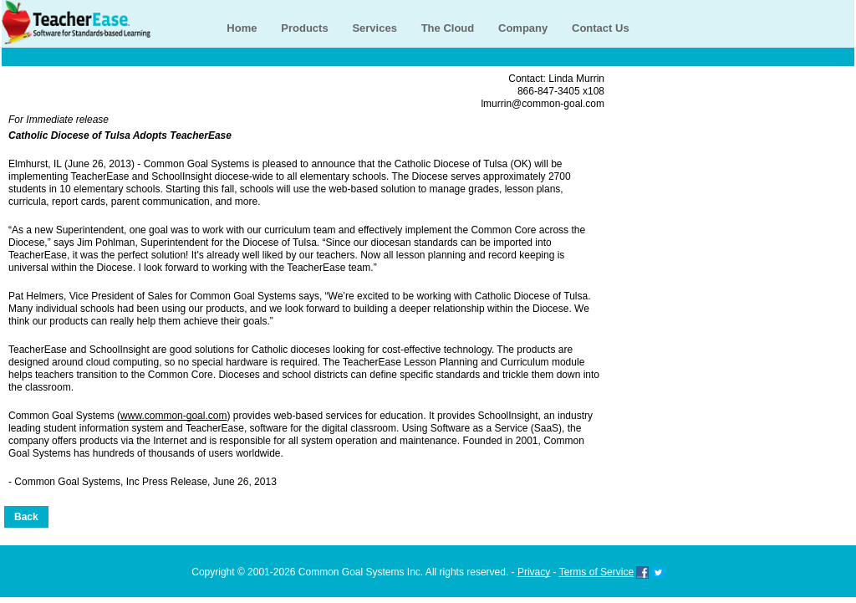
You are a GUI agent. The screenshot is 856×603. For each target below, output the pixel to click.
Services (374, 28)
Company (523, 28)
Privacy (533, 572)
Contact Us (600, 28)
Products (304, 28)
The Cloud (448, 28)
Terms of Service (596, 572)
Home (242, 28)
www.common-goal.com (173, 416)
